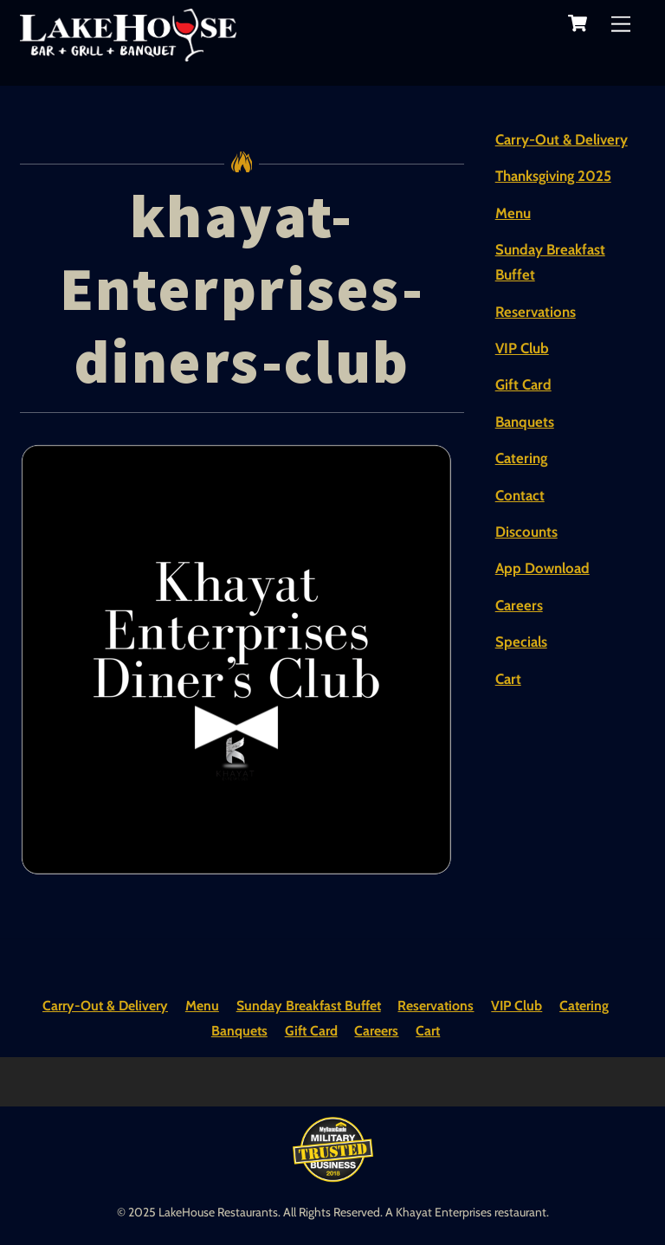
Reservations (535, 311)
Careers (519, 605)
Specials (521, 641)
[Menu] (621, 24)
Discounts (526, 531)
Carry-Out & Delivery (561, 139)
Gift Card (523, 384)
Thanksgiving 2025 (553, 175)
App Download (542, 568)
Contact (520, 495)
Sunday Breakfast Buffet (308, 1005)
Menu (513, 213)
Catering (521, 458)
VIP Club (522, 348)
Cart (508, 678)
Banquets (524, 421)
